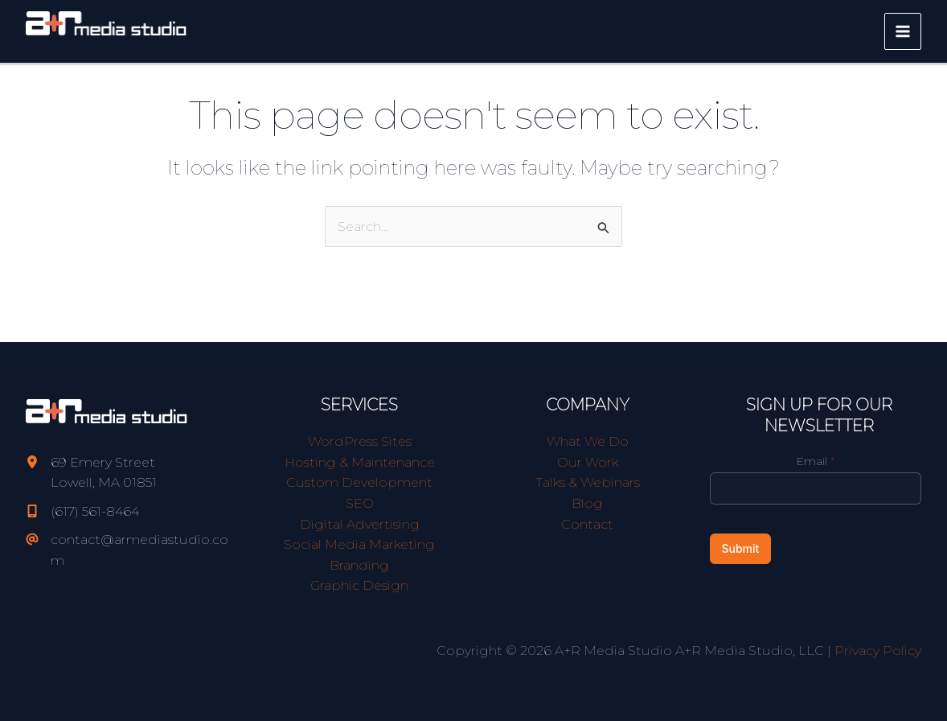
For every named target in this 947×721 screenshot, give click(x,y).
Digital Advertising (360, 524)
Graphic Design (359, 585)
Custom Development (359, 482)
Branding (359, 565)
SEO (360, 503)
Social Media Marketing (359, 544)
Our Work (587, 462)
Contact (587, 524)
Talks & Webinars (587, 482)
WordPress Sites (360, 441)
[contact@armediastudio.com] (132, 550)
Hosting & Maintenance (360, 462)
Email (815, 461)
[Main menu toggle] (902, 31)
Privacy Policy (877, 650)
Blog (587, 503)
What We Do (588, 441)
